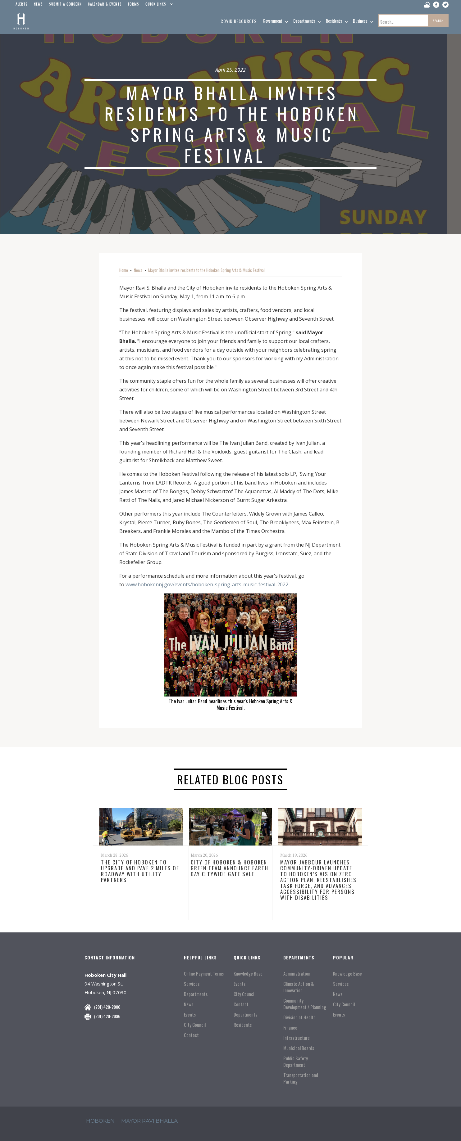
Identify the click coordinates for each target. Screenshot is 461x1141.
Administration (296, 973)
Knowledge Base (248, 973)
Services (191, 984)
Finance (290, 1027)
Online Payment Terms (204, 973)
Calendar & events (105, 4)
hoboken (100, 1121)
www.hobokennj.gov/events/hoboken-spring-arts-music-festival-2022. (209, 584)
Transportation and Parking (300, 1078)
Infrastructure (296, 1038)
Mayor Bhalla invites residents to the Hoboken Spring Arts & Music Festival (207, 270)
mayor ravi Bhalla (149, 1121)
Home (123, 270)
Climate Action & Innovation (298, 987)
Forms (133, 4)
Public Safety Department (295, 1061)
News (138, 270)
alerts (22, 4)
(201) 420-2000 (107, 1006)
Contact (191, 1035)
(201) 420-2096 (107, 1016)
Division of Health (299, 1017)
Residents (243, 1024)
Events (190, 1014)
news (38, 4)
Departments (196, 994)
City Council (195, 1024)
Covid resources (239, 21)
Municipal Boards (298, 1048)
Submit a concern (65, 4)
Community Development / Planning (304, 1003)
